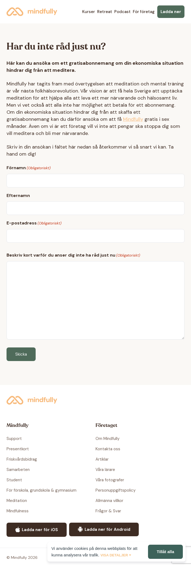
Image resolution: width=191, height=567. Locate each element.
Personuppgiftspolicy (115, 490)
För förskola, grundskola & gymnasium (41, 490)
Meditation (17, 500)
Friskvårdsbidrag (22, 459)
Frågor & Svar (108, 511)
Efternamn (18, 195)
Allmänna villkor (109, 500)
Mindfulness (18, 511)
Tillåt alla (165, 551)
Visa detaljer (114, 555)
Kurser (88, 11)
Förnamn (29, 168)
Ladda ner (171, 11)
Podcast (122, 11)
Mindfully (32, 11)
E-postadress (34, 223)
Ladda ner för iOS (36, 529)
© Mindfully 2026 (22, 557)
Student (14, 480)
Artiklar (102, 459)
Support (14, 438)
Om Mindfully (107, 438)
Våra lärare (105, 469)
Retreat (104, 11)
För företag (144, 11)
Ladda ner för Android (104, 529)
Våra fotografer (110, 480)
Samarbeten (18, 469)
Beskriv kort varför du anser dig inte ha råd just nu (73, 255)
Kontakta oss (108, 449)
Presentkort (18, 449)
